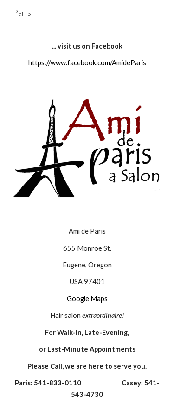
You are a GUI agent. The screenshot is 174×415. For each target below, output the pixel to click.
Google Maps (87, 299)
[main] (87, 55)
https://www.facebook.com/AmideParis (87, 63)
